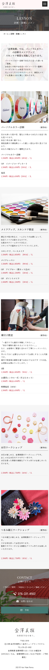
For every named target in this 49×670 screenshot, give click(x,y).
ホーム (6, 34)
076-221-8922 (27, 593)
